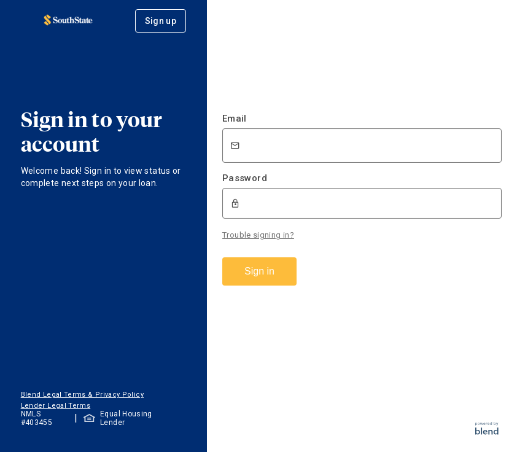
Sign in (259, 271)
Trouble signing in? (258, 235)
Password (244, 178)
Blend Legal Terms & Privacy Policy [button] (82, 395)
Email (234, 118)
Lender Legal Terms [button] (55, 406)
